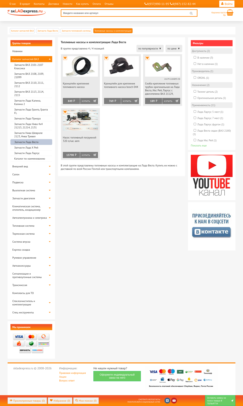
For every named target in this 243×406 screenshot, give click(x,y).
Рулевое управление (24, 257)
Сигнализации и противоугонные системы (27, 275)
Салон (15, 174)
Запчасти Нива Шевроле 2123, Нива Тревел (28, 134)
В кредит (25, 4)
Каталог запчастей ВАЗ (25, 59)
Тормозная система (23, 233)
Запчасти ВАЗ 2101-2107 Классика (28, 66)
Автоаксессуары (21, 265)
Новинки (17, 51)
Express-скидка (21, 249)
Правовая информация (72, 373)
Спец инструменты (23, 312)
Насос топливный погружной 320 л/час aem (79, 139)
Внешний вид (20, 166)
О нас (12, 4)
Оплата (96, 4)
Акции (62, 376)
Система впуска (21, 241)
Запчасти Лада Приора (27, 118)
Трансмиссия (19, 285)
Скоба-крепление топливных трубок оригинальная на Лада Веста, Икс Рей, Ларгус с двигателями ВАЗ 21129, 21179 (162, 89)
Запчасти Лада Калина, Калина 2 (27, 102)
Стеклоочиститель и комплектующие (23, 302)
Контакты (39, 4)
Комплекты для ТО (23, 293)
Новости (67, 4)
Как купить (82, 4)
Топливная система (23, 225)
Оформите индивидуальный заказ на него (117, 376)
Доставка (53, 4)
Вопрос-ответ (67, 380)
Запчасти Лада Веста (26, 142)
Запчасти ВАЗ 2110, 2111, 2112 (29, 84)
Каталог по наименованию (29, 158)
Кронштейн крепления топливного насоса (76, 85)
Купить (86, 101)
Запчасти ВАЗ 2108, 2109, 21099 (29, 75)
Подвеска (17, 182)
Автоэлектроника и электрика (29, 217)
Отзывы (109, 4)
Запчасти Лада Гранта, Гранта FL (31, 111)
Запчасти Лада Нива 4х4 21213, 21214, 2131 (28, 125)
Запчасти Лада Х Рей (26, 147)
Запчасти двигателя (23, 198)
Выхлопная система (23, 190)
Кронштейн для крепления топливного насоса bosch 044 (121, 85)
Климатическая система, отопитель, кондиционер (26, 208)
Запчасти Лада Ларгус (27, 153)
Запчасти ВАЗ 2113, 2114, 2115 (29, 93)
